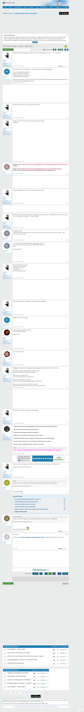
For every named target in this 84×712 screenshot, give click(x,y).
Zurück (35, 573)
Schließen (35, 42)
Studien (51, 7)
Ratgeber (31, 7)
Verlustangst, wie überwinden (16, 676)
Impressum (24, 706)
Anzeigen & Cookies (37, 706)
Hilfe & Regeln (44, 7)
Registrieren (58, 7)
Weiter (65, 573)
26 (65, 49)
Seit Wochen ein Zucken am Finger (18, 652)
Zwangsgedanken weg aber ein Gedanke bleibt (22, 659)
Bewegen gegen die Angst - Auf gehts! (19, 683)
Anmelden (65, 7)
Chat (37, 7)
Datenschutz (29, 706)
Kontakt (16, 706)
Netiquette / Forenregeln (48, 706)
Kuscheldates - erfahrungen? (16, 649)
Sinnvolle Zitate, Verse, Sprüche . (18, 46)
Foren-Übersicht (6, 692)
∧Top (81, 710)
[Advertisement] (41, 290)
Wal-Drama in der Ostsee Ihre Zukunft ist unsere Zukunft (25, 656)
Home (5, 7)
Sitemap (55, 706)
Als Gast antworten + (8, 49)
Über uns (20, 706)
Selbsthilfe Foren (18, 7)
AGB (42, 706)
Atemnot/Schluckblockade (15, 663)
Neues (10, 7)
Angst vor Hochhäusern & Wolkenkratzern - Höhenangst (25, 680)
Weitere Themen (15, 692)
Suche (25, 7)
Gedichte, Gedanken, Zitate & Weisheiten (28, 692)
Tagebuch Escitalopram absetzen (17, 673)
